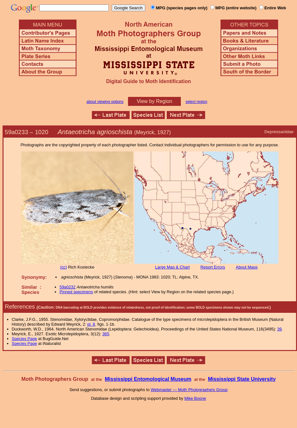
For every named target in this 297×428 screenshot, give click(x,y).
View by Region (154, 101)
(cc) (63, 267)
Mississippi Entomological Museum (148, 379)
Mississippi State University (242, 379)
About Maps (247, 267)
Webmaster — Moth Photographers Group (189, 389)
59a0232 (68, 287)
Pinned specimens (76, 291)
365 (105, 333)
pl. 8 (91, 324)
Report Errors (212, 267)
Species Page (24, 338)
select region (196, 101)
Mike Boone (195, 398)
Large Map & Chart (172, 267)
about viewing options (104, 101)
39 (279, 329)
